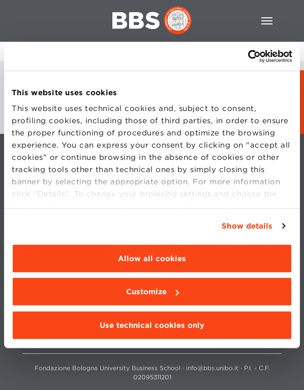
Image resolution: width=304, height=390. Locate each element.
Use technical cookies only (152, 324)
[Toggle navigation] (267, 21)
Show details (247, 226)
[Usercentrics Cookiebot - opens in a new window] (247, 56)
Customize (152, 291)
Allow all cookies (152, 258)
